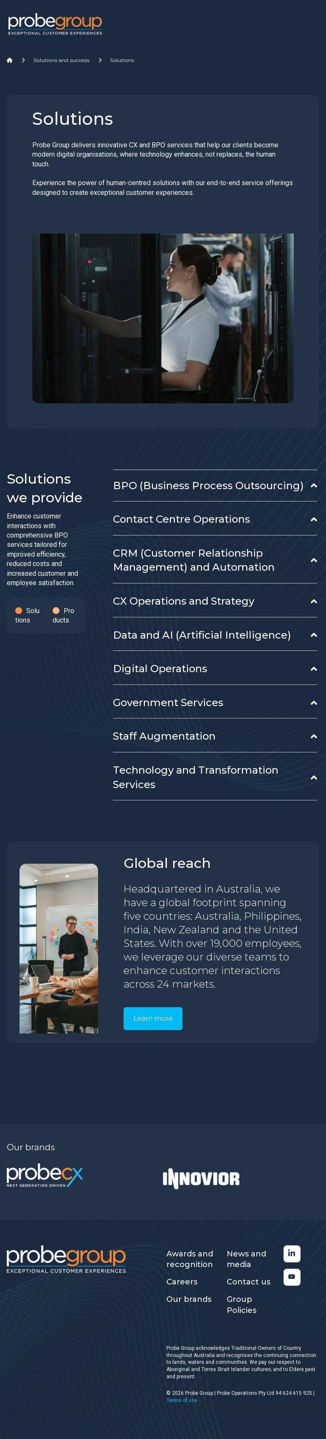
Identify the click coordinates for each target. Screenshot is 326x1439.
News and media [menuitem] (246, 1259)
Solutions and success (62, 60)
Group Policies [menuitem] (241, 1305)
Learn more (152, 1018)
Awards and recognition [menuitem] (189, 1259)
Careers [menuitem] (181, 1282)
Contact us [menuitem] (248, 1282)
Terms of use (181, 1400)
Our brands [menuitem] (188, 1299)
